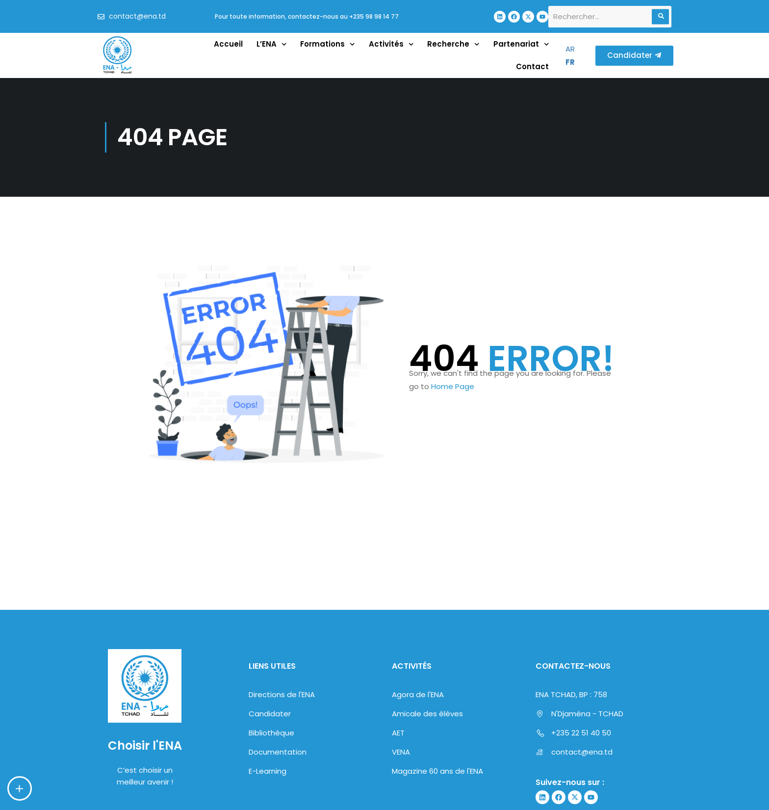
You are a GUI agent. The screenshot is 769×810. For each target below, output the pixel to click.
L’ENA (271, 44)
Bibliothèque (271, 733)
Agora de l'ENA (418, 694)
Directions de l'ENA (282, 694)
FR (570, 62)
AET (398, 733)
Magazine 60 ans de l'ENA (437, 771)
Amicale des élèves (427, 713)
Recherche (453, 44)
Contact (532, 66)
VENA (401, 752)
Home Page (452, 386)
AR (570, 49)
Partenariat (521, 44)
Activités (391, 44)
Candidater (270, 713)
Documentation (278, 752)
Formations (327, 44)
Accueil (228, 44)
